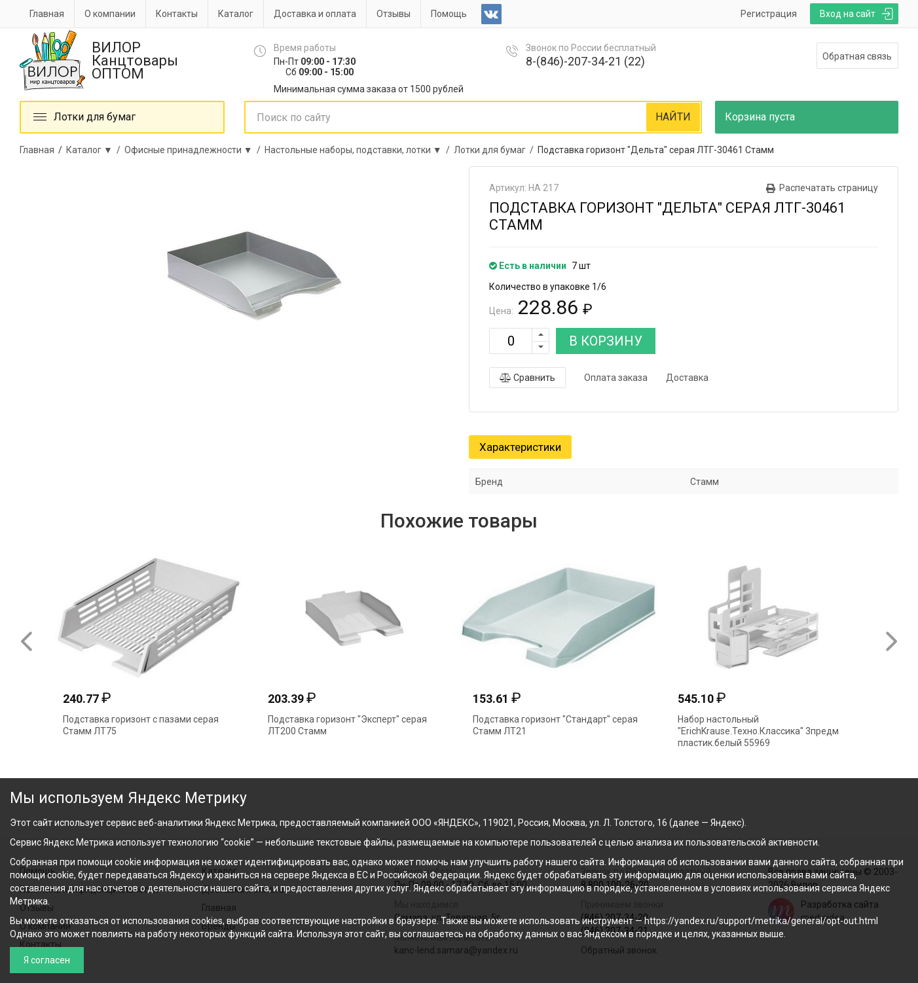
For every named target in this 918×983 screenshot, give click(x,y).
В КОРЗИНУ (605, 341)
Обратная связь (857, 56)
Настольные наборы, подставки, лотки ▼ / (359, 150)
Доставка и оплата (315, 14)
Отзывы (393, 14)
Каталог (235, 14)
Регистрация (769, 14)
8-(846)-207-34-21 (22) (585, 61)
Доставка (687, 377)
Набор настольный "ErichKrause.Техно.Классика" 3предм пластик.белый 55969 (758, 731)
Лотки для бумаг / (496, 150)
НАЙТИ (673, 117)
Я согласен (47, 960)
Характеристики (520, 447)
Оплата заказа (616, 377)
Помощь (449, 14)
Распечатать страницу (828, 188)
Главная (46, 14)
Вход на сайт (847, 14)
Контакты (177, 14)
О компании (110, 14)
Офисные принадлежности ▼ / (194, 150)
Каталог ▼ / (95, 150)
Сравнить (527, 377)
